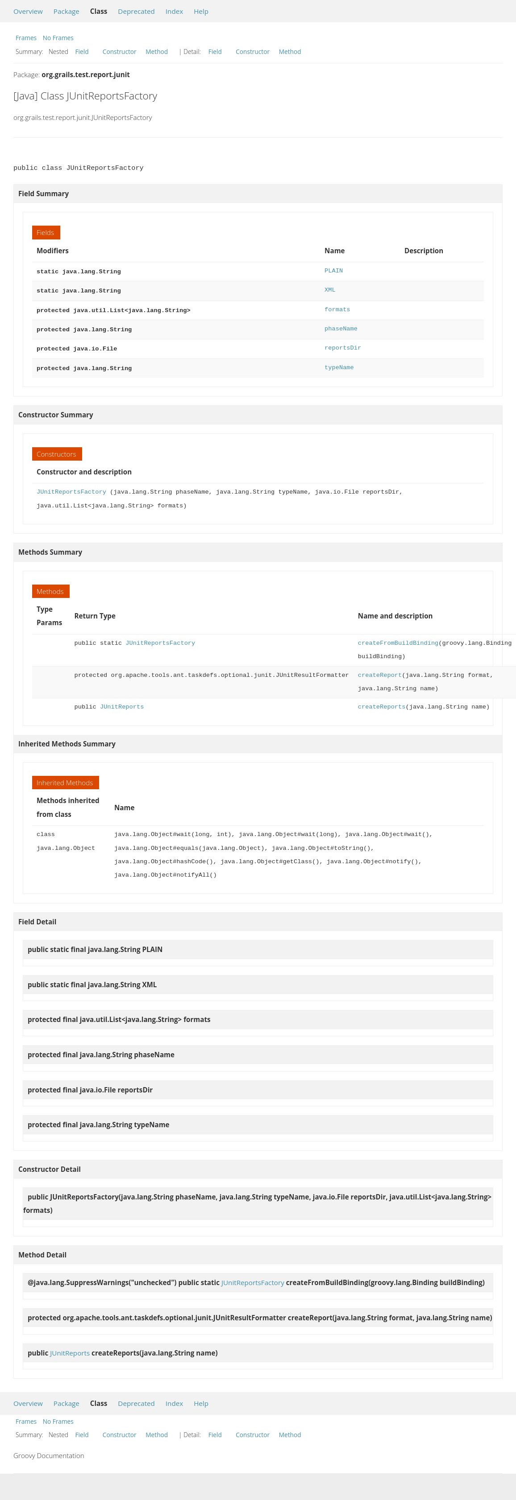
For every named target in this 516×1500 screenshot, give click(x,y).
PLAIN (334, 271)
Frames (26, 37)
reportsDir (343, 344)
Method (157, 51)
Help (201, 11)
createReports (382, 701)
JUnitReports (122, 701)
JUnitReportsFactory (71, 486)
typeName (339, 363)
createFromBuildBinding (398, 638)
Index (174, 11)
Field (82, 51)
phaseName (341, 326)
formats (337, 308)
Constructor (120, 51)
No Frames (58, 37)
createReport (380, 670)
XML (330, 289)
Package (66, 11)
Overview (28, 11)
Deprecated (136, 11)
